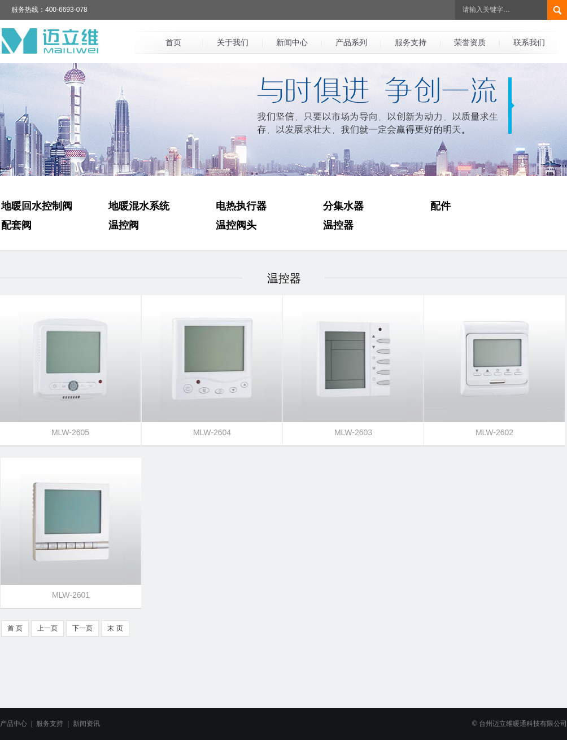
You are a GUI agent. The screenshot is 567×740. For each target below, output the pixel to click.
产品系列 (351, 42)
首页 (173, 42)
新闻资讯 (86, 724)
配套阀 (16, 225)
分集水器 (343, 206)
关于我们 (232, 42)
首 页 (15, 628)
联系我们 (529, 42)
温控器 (338, 225)
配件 (440, 206)
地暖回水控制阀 (36, 206)
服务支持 (410, 42)
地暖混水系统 (138, 206)
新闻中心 (292, 42)
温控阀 (123, 225)
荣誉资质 (470, 42)
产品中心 (13, 724)
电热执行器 (241, 206)
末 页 (115, 628)
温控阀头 (236, 225)
